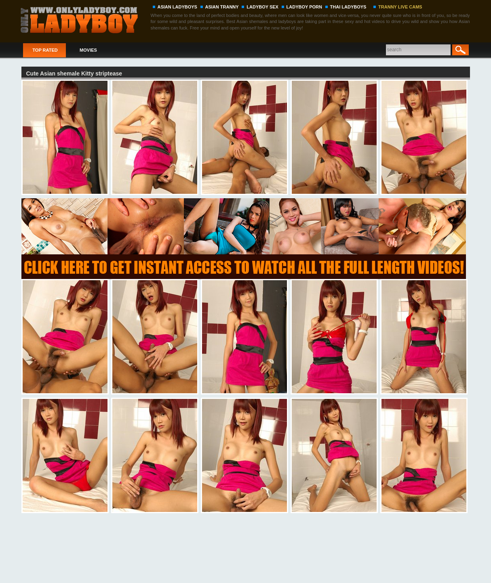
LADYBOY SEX (262, 6)
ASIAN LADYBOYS (177, 6)
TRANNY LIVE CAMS (400, 6)
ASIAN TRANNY (222, 6)
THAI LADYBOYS (348, 6)
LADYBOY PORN (304, 6)
